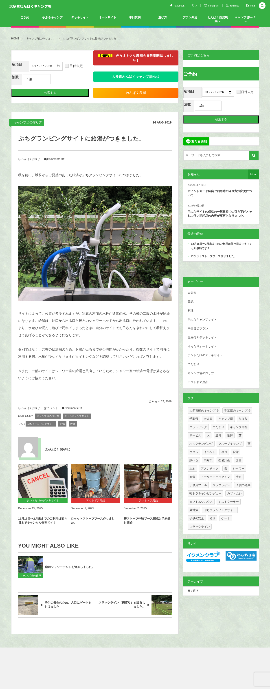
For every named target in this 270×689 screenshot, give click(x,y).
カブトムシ (234, 494)
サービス (195, 436)
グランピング (198, 427)
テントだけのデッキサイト (205, 356)
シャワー (238, 469)
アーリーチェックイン (215, 477)
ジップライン (221, 485)
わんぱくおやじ (30, 167)
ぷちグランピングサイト (40, 432)
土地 (192, 469)
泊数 (15, 85)
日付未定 (39, 76)
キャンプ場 (225, 419)
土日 (239, 477)
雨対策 (208, 460)
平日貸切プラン (198, 329)
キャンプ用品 (239, 427)
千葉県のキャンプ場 (237, 411)
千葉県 (193, 419)
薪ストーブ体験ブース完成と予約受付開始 (147, 529)
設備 (72, 432)
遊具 (218, 436)
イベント (209, 452)
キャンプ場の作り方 (28, 130)
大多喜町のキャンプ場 (204, 411)
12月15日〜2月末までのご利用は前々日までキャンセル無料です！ (42, 529)
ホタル (193, 452)
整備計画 (224, 460)
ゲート (225, 518)
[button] (262, 6)
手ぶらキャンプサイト (76, 424)
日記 (190, 302)
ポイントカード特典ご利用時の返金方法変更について (220, 193)
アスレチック (209, 469)
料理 (190, 311)
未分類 (192, 293)
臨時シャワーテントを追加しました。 (70, 575)
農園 (124, 88)
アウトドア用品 (198, 382)
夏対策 (193, 510)
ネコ (224, 452)
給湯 (62, 432)
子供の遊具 (243, 485)
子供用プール (198, 485)
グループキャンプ (230, 444)
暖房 (230, 436)
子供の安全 (196, 518)
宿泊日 (17, 64)
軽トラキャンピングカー (205, 494)
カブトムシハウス (201, 502)
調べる (193, 460)
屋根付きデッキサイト (202, 338)
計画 (238, 460)
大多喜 (208, 419)
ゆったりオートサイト (202, 347)
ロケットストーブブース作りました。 (93, 529)
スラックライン (199, 527)
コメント (52, 416)
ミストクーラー (228, 502)
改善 (192, 477)
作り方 (243, 419)
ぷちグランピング (201, 444)
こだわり (193, 364)
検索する (38, 101)
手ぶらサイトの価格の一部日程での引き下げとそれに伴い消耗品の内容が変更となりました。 (220, 214)
